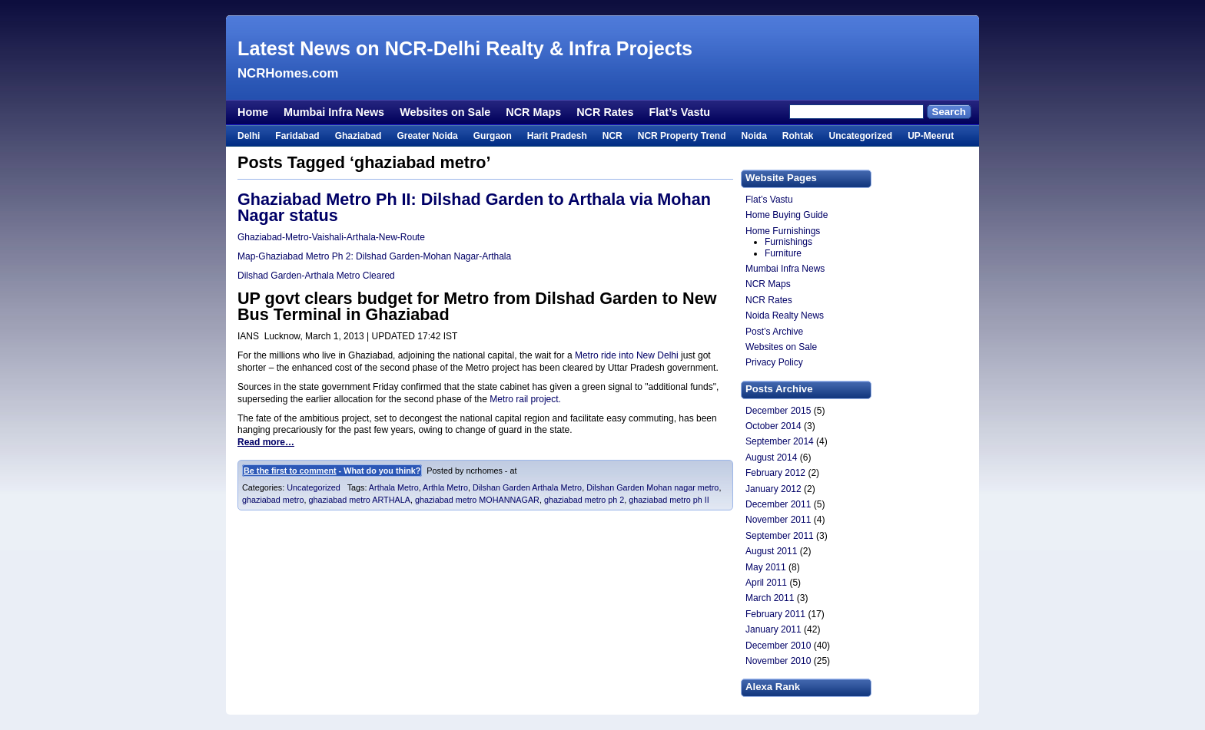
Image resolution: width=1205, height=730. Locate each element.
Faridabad (297, 135)
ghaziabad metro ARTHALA (359, 499)
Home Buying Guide (786, 215)
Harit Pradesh (557, 135)
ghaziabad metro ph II (669, 499)
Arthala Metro (394, 487)
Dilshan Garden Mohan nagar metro (652, 487)
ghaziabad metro (273, 499)
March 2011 (769, 598)
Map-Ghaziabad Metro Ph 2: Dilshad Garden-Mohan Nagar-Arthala (374, 256)
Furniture (783, 253)
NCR (612, 135)
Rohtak (798, 135)
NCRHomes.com (287, 73)
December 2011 (778, 504)
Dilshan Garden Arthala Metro (527, 487)
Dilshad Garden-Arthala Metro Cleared (316, 275)
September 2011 (779, 535)
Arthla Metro (445, 487)
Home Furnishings (782, 231)
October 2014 (773, 426)
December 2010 (778, 645)
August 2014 (771, 457)
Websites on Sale (445, 112)
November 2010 (778, 661)
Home (252, 112)
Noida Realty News (784, 315)
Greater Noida (427, 135)
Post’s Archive (774, 331)
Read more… (265, 442)
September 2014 (779, 441)
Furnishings (788, 241)
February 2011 (775, 614)
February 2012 (775, 472)
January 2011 (773, 629)
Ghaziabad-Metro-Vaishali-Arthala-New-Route (331, 237)
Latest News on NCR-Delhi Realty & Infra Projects (464, 48)
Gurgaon (492, 135)
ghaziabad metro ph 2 (584, 499)
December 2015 (778, 410)
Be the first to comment (290, 470)
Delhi (248, 135)
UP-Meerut (931, 135)
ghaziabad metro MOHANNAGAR (477, 499)
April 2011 (766, 582)
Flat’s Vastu (679, 112)
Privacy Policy (774, 362)
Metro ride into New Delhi (628, 355)
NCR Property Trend (682, 135)
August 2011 (771, 551)
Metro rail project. (525, 399)
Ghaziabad (358, 135)
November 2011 (778, 519)
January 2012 (773, 489)
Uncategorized (860, 135)
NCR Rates (604, 112)
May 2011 (765, 567)
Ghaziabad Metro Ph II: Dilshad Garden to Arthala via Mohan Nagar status (474, 208)
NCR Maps (533, 112)
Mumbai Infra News (334, 112)
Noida (753, 135)
